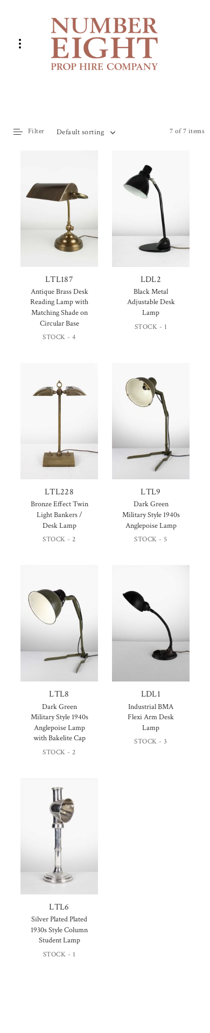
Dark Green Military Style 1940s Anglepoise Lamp (151, 514)
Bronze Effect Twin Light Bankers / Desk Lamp (59, 514)
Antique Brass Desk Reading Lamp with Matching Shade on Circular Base (59, 307)
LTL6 (59, 845)
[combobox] (86, 132)
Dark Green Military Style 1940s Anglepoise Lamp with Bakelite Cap (59, 722)
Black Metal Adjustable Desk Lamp (151, 302)
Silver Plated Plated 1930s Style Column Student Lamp (59, 929)
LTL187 (59, 218)
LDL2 (151, 217)
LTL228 (59, 430)
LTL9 (151, 430)
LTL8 (59, 632)
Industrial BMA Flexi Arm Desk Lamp (151, 717)
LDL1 (151, 632)
